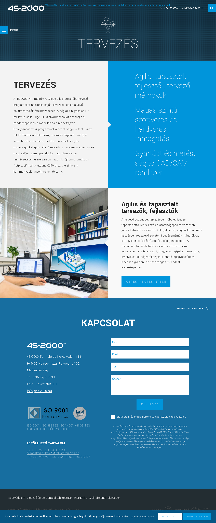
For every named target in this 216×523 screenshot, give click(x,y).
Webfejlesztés (191, 509)
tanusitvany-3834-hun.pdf (46, 450)
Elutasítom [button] (170, 516)
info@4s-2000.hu (194, 8)
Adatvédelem (16, 498)
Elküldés (150, 404)
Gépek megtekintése (146, 282)
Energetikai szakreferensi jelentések (96, 498)
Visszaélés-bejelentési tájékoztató (49, 498)
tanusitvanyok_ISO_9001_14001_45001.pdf (58, 457)
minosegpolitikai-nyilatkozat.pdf (53, 453)
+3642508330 (170, 8)
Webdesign (161, 509)
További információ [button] (142, 516)
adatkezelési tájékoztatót (153, 429)
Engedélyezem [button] (197, 516)
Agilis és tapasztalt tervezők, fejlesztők (150, 208)
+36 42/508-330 (45, 377)
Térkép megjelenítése (190, 308)
